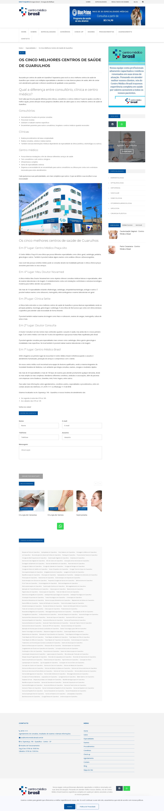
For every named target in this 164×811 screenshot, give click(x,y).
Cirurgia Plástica (118, 213)
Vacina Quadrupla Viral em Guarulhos (33, 694)
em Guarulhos (26, 555)
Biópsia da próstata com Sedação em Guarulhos (47, 679)
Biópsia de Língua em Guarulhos (53, 631)
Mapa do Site (88, 770)
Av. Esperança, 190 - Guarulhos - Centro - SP (35, 742)
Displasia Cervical (27, 679)
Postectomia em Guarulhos (69, 609)
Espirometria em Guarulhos (70, 659)
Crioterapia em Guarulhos (74, 597)
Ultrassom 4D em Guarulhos (53, 645)
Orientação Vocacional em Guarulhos (33, 597)
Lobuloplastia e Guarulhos (74, 694)
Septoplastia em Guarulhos (65, 575)
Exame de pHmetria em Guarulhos (32, 659)
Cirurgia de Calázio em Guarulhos (32, 566)
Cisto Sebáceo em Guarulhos (66, 552)
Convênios (65, 32)
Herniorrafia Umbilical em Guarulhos (55, 674)
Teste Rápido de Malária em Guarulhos (56, 637)
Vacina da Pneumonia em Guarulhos (75, 620)
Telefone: (22, 433)
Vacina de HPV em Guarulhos (51, 626)
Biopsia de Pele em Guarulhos (31, 552)
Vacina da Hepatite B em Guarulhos (32, 691)
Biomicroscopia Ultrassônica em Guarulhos (57, 600)
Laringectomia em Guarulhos (67, 677)
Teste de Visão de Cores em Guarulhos (67, 592)
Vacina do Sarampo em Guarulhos (71, 626)
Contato (25, 39)
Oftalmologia (26, 509)
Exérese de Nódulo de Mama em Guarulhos (57, 668)
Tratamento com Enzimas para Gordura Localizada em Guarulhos (41, 643)
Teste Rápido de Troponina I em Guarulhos (57, 640)
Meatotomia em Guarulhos (30, 634)
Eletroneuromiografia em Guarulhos (32, 594)
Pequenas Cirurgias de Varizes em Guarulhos (61, 580)
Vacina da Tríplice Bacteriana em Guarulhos (55, 623)
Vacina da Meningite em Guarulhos (32, 685)
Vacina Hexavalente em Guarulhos (54, 691)
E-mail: (64, 421)
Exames (91, 32)
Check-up (79, 32)
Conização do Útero (85, 659)
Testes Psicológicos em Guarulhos (55, 597)
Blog (136, 2)
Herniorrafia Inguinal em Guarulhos (32, 674)
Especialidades (101, 2)
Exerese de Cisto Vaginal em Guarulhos (33, 561)
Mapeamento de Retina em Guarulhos (83, 600)
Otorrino (82, 509)
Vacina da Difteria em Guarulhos (53, 685)
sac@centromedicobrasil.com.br (31, 738)
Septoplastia (81, 515)
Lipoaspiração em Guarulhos (30, 662)
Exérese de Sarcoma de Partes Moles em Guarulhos (37, 671)
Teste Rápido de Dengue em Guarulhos (76, 634)
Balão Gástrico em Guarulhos (85, 677)
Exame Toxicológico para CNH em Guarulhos (73, 628)
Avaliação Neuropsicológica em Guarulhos (57, 594)
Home (23, 32)
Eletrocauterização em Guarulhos (32, 586)
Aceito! (69, 807)
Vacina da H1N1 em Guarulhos (75, 617)
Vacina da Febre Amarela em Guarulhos (33, 617)
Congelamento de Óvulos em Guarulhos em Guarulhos (38, 648)
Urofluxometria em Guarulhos (47, 614)
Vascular (53, 509)
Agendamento (125, 32)
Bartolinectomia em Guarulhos (31, 696)
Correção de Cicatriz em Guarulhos (32, 665)
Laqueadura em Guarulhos (49, 677)
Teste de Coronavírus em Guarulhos (32, 609)
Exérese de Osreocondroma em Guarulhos (84, 668)
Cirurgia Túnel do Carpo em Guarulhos (81, 569)
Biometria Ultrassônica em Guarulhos (33, 600)
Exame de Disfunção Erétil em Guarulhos (75, 606)
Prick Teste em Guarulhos (29, 583)
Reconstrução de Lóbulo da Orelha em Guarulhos (46, 555)
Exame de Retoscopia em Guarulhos (32, 645)
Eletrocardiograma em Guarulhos (68, 583)
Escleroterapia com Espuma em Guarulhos (67, 577)
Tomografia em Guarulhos (29, 614)
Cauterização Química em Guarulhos (54, 586)
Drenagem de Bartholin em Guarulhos (33, 563)
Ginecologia (116, 198)
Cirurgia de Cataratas (28, 515)
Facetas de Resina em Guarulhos (52, 606)
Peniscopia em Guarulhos (29, 577)
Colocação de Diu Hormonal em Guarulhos (76, 561)
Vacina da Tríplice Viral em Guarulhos (81, 623)
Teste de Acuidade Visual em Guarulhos (72, 603)
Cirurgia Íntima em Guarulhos (50, 696)
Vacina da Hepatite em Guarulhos (32, 620)
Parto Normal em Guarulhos (76, 563)
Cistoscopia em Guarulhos (52, 609)
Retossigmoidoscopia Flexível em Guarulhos (58, 611)
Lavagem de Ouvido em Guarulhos (74, 572)
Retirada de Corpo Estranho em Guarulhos (51, 634)
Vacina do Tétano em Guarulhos (31, 688)
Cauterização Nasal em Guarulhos (74, 631)
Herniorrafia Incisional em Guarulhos (85, 671)
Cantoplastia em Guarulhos (49, 552)
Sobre (88, 2)
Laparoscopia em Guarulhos (55, 654)
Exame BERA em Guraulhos (30, 603)
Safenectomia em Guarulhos (84, 580)
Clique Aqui (127, 151)
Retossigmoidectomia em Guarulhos (77, 674)
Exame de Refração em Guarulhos (49, 603)
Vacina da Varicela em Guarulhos (31, 626)
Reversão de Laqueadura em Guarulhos (59, 657)
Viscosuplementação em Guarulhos (32, 572)
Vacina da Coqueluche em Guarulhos (73, 682)
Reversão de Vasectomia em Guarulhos (84, 657)
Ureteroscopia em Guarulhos (68, 696)
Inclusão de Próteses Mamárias (31, 677)
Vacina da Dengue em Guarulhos (88, 614)
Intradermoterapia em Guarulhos (32, 606)
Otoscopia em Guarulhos (48, 575)
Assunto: (65, 433)
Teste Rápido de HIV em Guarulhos (83, 611)
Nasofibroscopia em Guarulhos (31, 575)
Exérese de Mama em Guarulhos (73, 665)
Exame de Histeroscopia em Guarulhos (72, 651)
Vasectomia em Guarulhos (46, 577)
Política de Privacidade (87, 807)
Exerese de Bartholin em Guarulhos (56, 563)
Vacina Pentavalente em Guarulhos (76, 691)
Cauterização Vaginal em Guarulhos (58, 558)
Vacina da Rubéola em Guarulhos (31, 623)
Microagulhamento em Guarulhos (76, 586)
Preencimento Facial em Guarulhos (87, 555)
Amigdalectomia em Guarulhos (53, 572)
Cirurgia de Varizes (55, 515)
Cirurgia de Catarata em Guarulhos (53, 566)
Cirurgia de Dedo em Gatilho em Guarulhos (34, 569)
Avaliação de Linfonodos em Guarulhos (86, 575)
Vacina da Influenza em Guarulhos (53, 620)
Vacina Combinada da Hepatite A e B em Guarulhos (57, 688)
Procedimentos (106, 32)
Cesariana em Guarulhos (77, 558)
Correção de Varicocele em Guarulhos (67, 648)
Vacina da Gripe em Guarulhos (56, 617)
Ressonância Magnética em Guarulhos (33, 611)
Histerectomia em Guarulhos (52, 659)
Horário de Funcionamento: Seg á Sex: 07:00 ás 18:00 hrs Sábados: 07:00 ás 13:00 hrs (29, 748)
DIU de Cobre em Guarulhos (54, 561)
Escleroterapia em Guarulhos (79, 640)
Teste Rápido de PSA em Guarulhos (79, 637)
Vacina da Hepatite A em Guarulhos (83, 688)
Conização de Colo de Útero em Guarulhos (71, 662)
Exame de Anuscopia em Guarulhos (72, 643)
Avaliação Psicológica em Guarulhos (81, 594)
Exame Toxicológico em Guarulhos (32, 631)
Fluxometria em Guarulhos (51, 651)
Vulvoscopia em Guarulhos (47, 592)
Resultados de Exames (120, 2)
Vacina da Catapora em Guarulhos (68, 614)
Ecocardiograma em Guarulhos (48, 583)
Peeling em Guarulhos (68, 555)
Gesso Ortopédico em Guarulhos (58, 569)
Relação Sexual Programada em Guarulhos (34, 657)
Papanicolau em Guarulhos (30, 592)
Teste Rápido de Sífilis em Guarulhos (32, 640)
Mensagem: (23, 444)
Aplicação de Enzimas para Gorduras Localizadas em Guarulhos (40, 628)
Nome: (21, 421)
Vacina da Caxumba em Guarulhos (51, 682)
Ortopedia (115, 188)
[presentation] (35, 466)
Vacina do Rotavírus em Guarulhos (55, 694)
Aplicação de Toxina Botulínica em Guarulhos (35, 589)
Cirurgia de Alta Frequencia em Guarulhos (34, 558)
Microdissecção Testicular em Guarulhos (76, 654)
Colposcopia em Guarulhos (58, 589)
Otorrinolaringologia (121, 203)
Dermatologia (117, 178)
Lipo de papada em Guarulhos (49, 662)
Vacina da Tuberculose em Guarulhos (75, 685)
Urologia (115, 208)
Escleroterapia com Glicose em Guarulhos (34, 580)
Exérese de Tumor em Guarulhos (63, 671)
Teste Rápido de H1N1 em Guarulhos (33, 637)
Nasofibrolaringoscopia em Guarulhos (74, 679)
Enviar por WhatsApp (31, 476)
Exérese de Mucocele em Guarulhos (32, 668)
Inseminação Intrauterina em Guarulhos (33, 654)
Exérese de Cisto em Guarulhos (53, 665)
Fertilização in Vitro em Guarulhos (32, 651)
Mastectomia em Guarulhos (75, 589)
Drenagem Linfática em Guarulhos (87, 552)
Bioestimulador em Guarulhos (71, 645)
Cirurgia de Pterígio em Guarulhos (75, 566)
